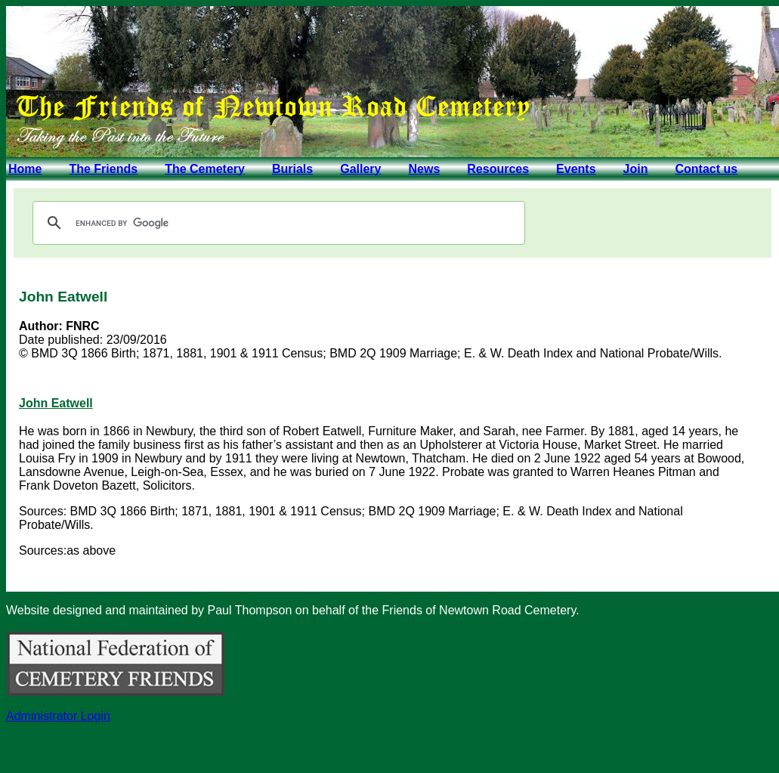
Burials (292, 168)
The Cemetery (205, 168)
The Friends (103, 168)
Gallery (360, 168)
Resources (498, 168)
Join (635, 168)
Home (25, 168)
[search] (277, 223)
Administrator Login (58, 716)
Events (575, 168)
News (424, 168)
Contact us (706, 168)
